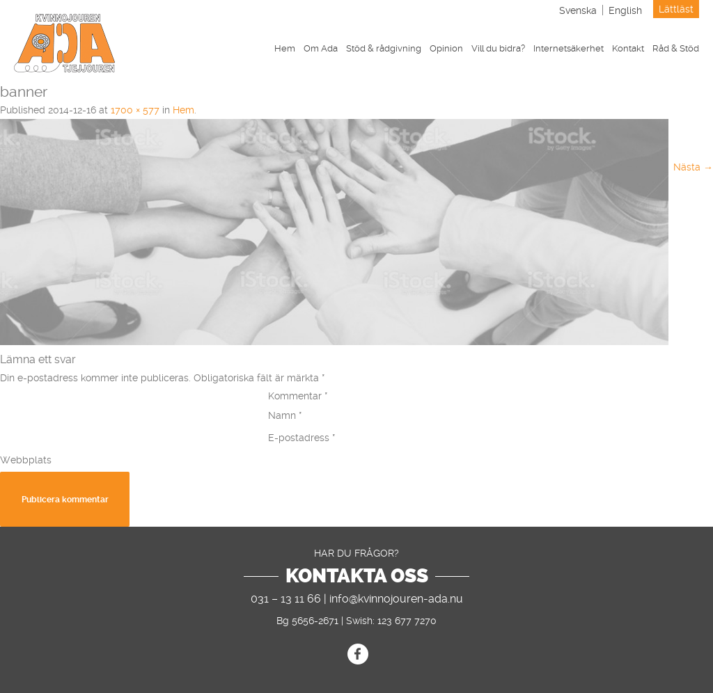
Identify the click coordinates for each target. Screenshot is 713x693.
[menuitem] (578, 10)
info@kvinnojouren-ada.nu (396, 598)
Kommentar (298, 395)
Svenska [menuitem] (578, 10)
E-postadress (302, 437)
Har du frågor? (356, 553)
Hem (284, 48)
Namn (285, 415)
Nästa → (693, 167)
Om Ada (321, 48)
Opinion (446, 48)
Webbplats (26, 459)
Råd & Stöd (675, 48)
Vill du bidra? (498, 48)
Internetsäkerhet (568, 48)
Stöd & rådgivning (383, 48)
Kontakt (628, 48)
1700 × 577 (135, 110)
